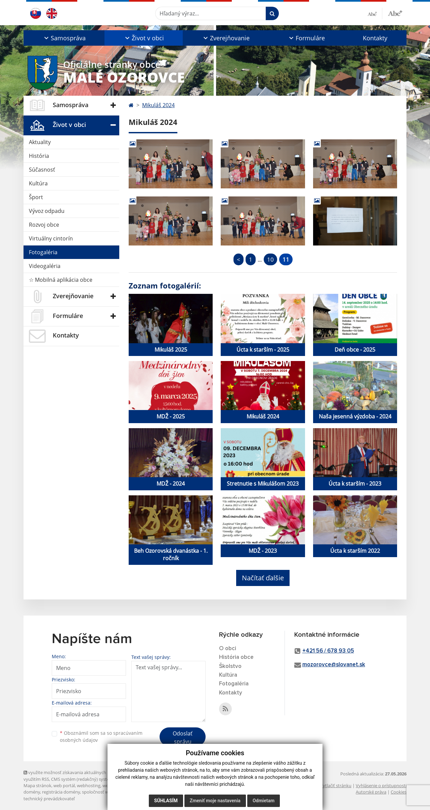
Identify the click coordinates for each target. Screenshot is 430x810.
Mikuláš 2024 (158, 105)
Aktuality (40, 142)
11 (286, 259)
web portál (64, 785)
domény (32, 792)
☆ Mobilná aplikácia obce (60, 279)
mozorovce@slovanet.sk (333, 665)
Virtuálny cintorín (51, 238)
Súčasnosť (42, 169)
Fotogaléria (43, 252)
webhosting (88, 785)
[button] (64, 38)
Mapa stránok (37, 785)
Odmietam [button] (263, 800)
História (39, 156)
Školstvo (230, 666)
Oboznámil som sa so (101, 736)
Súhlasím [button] (166, 800)
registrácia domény (61, 792)
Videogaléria (44, 266)
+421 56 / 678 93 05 (328, 651)
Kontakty (375, 38)
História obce (236, 657)
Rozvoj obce (44, 224)
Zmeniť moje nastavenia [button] (215, 800)
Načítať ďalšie (263, 577)
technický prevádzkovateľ (49, 799)
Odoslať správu (182, 737)
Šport (36, 197)
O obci (227, 648)
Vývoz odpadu (46, 211)
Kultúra (38, 183)
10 (270, 259)
